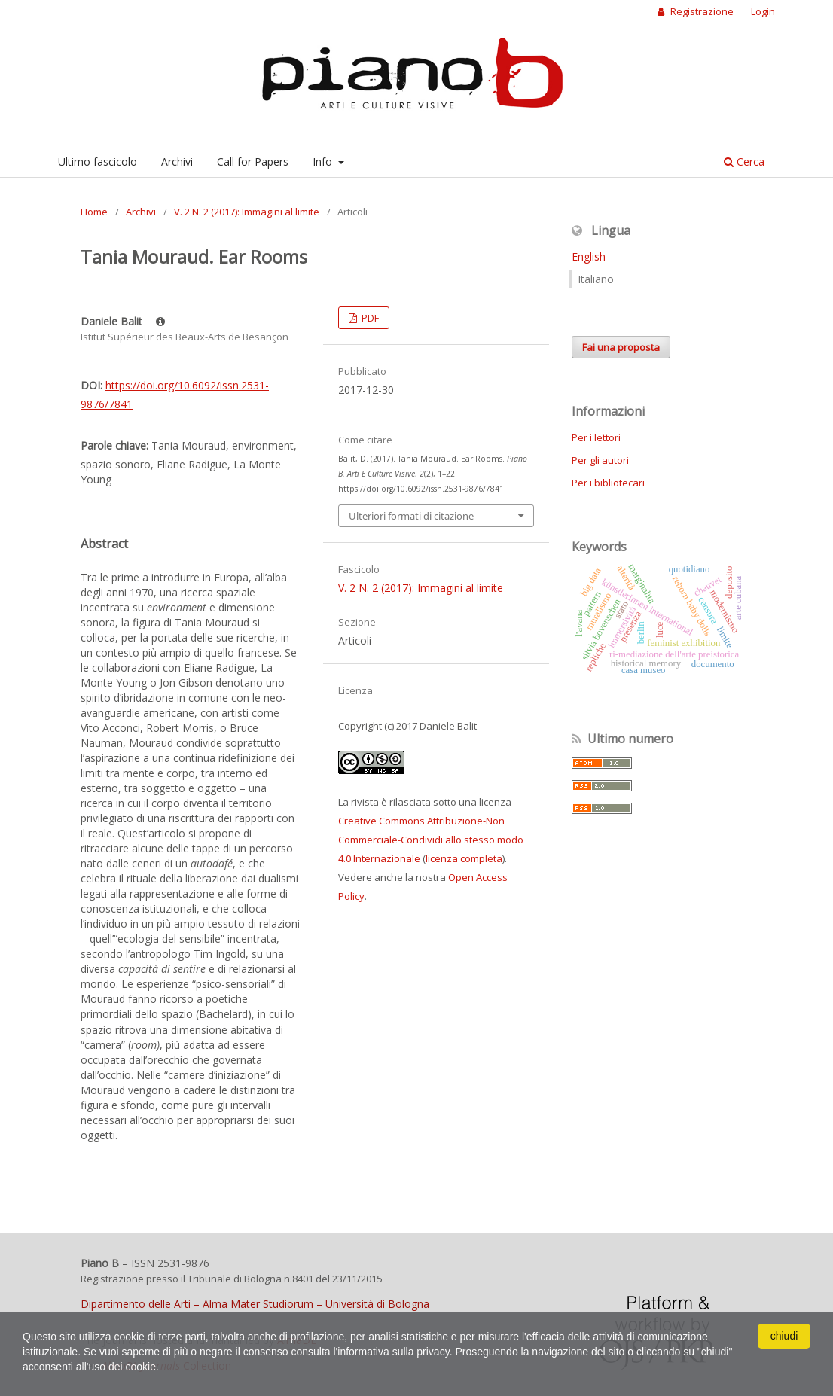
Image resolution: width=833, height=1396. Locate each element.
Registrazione (701, 11)
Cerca (744, 161)
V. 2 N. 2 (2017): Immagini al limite (246, 211)
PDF (369, 318)
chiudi (784, 1336)
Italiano (596, 279)
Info (324, 161)
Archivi (177, 161)
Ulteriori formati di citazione (411, 516)
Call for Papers (252, 161)
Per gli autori (600, 460)
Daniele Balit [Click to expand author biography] (123, 321)
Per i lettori (596, 437)
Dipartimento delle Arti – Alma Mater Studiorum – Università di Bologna (255, 1304)
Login (763, 11)
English (589, 256)
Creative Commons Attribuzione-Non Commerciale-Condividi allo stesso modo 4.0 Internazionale (430, 839)
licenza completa (464, 858)
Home (94, 211)
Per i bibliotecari (608, 482)
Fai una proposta (621, 347)
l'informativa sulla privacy (391, 1352)
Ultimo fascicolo (97, 161)
